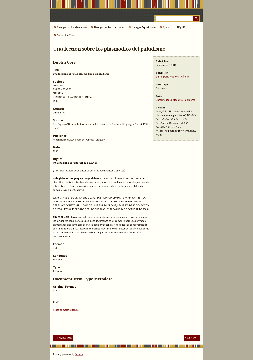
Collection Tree (65, 35)
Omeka (79, 354)
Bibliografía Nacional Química (172, 76)
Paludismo (189, 99)
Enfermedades (164, 99)
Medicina (178, 99)
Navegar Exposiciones (144, 27)
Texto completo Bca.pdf (66, 309)
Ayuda (166, 27)
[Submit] (196, 18)
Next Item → (192, 337)
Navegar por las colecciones (109, 27)
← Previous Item (63, 337)
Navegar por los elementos (72, 27)
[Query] (177, 18)
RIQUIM (181, 27)
